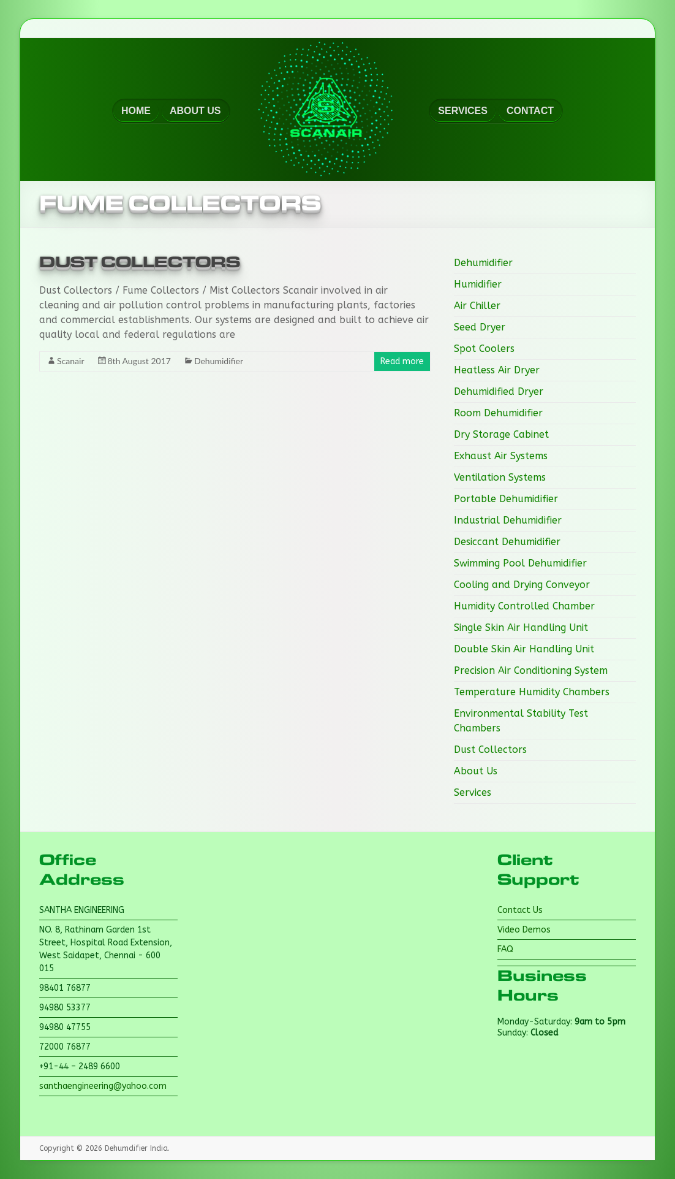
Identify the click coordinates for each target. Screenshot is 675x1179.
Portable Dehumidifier (506, 499)
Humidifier (478, 284)
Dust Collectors (139, 262)
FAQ (505, 949)
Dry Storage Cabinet (501, 434)
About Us (475, 771)
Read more (402, 361)
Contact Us (520, 910)
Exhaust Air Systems (501, 456)
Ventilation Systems (500, 477)
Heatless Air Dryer (497, 370)
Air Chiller (477, 305)
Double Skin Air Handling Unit (524, 649)
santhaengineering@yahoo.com (103, 1086)
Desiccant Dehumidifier (507, 542)
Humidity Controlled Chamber (524, 606)
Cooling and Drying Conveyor (522, 584)
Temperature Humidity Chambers (531, 692)
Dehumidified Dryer (498, 391)
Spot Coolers (484, 348)
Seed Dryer (479, 327)
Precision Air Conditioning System (531, 670)
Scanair (70, 361)
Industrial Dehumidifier (508, 520)
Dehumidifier (218, 361)
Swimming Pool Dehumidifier (520, 563)
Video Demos (524, 930)
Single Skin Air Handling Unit (521, 627)
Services (472, 792)
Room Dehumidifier (498, 413)
